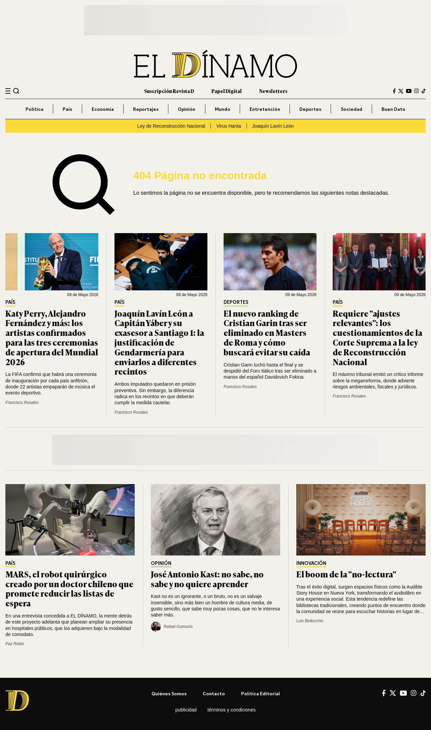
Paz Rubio (14, 643)
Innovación (311, 563)
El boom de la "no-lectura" (346, 574)
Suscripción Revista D (169, 90)
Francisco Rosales (22, 402)
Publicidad (186, 709)
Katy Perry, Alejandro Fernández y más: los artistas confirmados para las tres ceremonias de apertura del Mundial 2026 (51, 337)
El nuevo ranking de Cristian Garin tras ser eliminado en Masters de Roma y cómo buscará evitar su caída (267, 332)
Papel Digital (226, 90)
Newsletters (273, 90)
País (67, 109)
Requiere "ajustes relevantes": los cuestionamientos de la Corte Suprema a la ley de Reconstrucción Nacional (377, 337)
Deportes (310, 109)
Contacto (214, 693)
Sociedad (351, 109)
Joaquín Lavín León (273, 126)
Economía (103, 109)
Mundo (222, 109)
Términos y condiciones (231, 709)
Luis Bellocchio (309, 620)
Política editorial (260, 693)
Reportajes (146, 109)
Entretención (265, 109)
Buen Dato (393, 109)
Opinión (186, 109)
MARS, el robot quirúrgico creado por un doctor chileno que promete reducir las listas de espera (69, 588)
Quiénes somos (169, 693)
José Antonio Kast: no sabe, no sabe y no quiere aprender (207, 579)
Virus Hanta (228, 126)
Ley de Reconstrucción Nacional (171, 126)
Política (34, 109)
